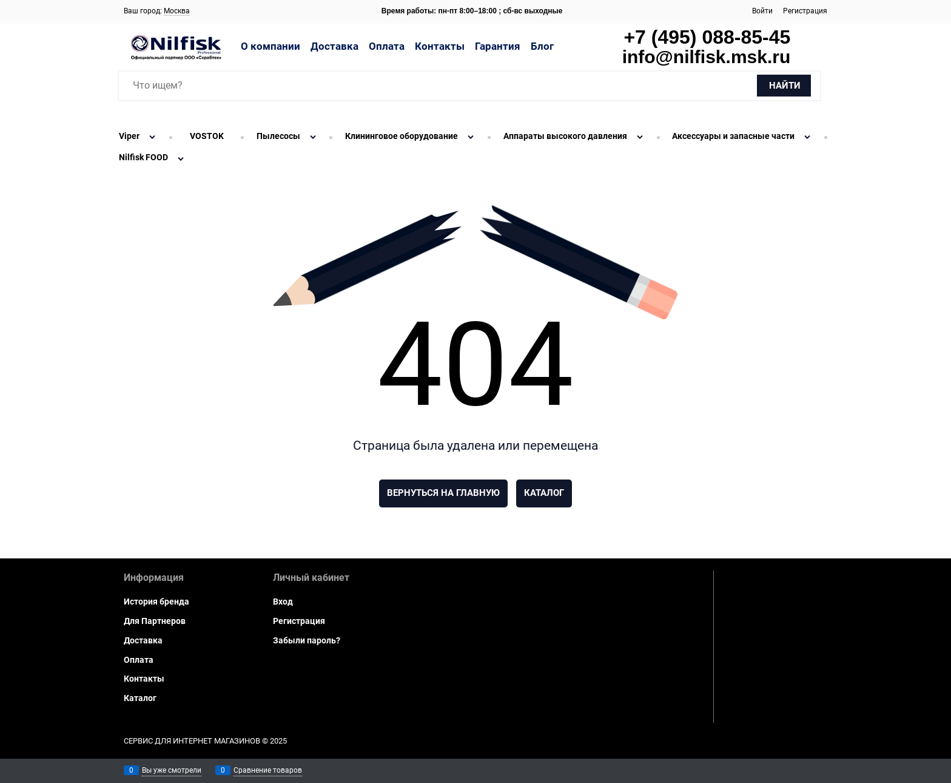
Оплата (387, 46)
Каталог (544, 492)
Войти (762, 11)
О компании (270, 46)
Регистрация (805, 11)
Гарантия (497, 46)
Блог (542, 46)
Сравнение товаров (268, 770)
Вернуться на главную (443, 492)
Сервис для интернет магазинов (192, 740)
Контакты (440, 46)
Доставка (334, 46)
